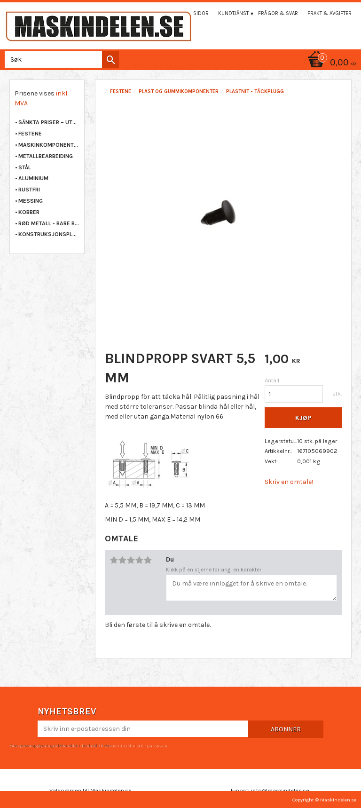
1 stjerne (114, 560)
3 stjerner (130, 560)
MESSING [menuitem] (30, 201)
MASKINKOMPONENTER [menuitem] (48, 145)
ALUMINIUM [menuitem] (33, 178)
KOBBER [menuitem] (28, 212)
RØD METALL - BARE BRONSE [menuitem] (48, 223)
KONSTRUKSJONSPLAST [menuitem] (48, 234)
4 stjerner (139, 560)
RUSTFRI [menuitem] (29, 189)
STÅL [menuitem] (24, 167)
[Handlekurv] (180, 63)
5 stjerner (147, 560)
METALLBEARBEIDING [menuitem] (45, 156)
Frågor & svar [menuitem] (278, 13)
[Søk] (110, 59)
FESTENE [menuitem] (30, 133)
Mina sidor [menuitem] (194, 13)
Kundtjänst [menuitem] (233, 13)
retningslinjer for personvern (139, 745)
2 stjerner (122, 560)
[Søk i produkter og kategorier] (60, 59)
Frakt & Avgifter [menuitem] (329, 13)
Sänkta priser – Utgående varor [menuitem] (48, 122)
